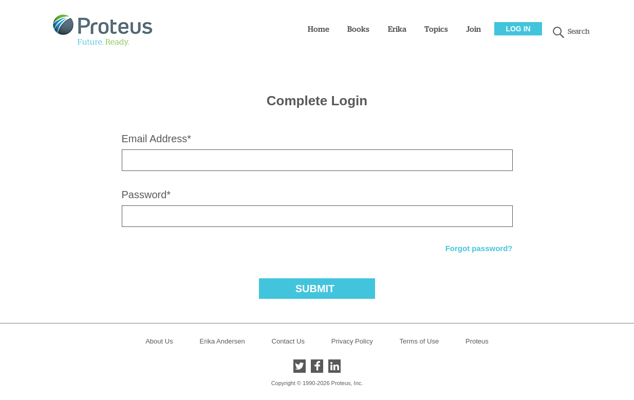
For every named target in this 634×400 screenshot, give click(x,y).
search (558, 32)
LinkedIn (334, 366)
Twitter (299, 366)
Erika (397, 29)
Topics (436, 29)
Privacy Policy (352, 341)
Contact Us (288, 341)
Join (473, 29)
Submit (315, 288)
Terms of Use (419, 341)
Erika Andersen (222, 341)
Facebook (317, 366)
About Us (159, 341)
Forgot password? (479, 248)
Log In (518, 29)
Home (318, 29)
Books (358, 29)
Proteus (477, 341)
